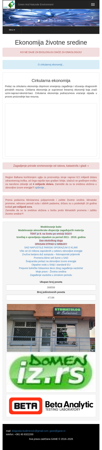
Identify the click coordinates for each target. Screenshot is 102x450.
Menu (12, 30)
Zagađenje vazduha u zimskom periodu (51, 275)
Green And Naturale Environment (35, 4)
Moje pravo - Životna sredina (51, 271)
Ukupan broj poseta (51, 282)
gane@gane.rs (57, 431)
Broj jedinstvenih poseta (51, 292)
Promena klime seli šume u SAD (51, 257)
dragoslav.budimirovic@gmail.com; (30, 431)
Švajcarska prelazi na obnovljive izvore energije (51, 261)
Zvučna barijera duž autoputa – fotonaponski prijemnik (51, 254)
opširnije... (40, 187)
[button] (10, 17)
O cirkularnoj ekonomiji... (51, 64)
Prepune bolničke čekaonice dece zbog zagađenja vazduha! (51, 268)
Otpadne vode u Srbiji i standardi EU (51, 264)
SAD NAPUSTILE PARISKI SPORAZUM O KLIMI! (51, 247)
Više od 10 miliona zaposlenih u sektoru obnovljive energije (51, 251)
